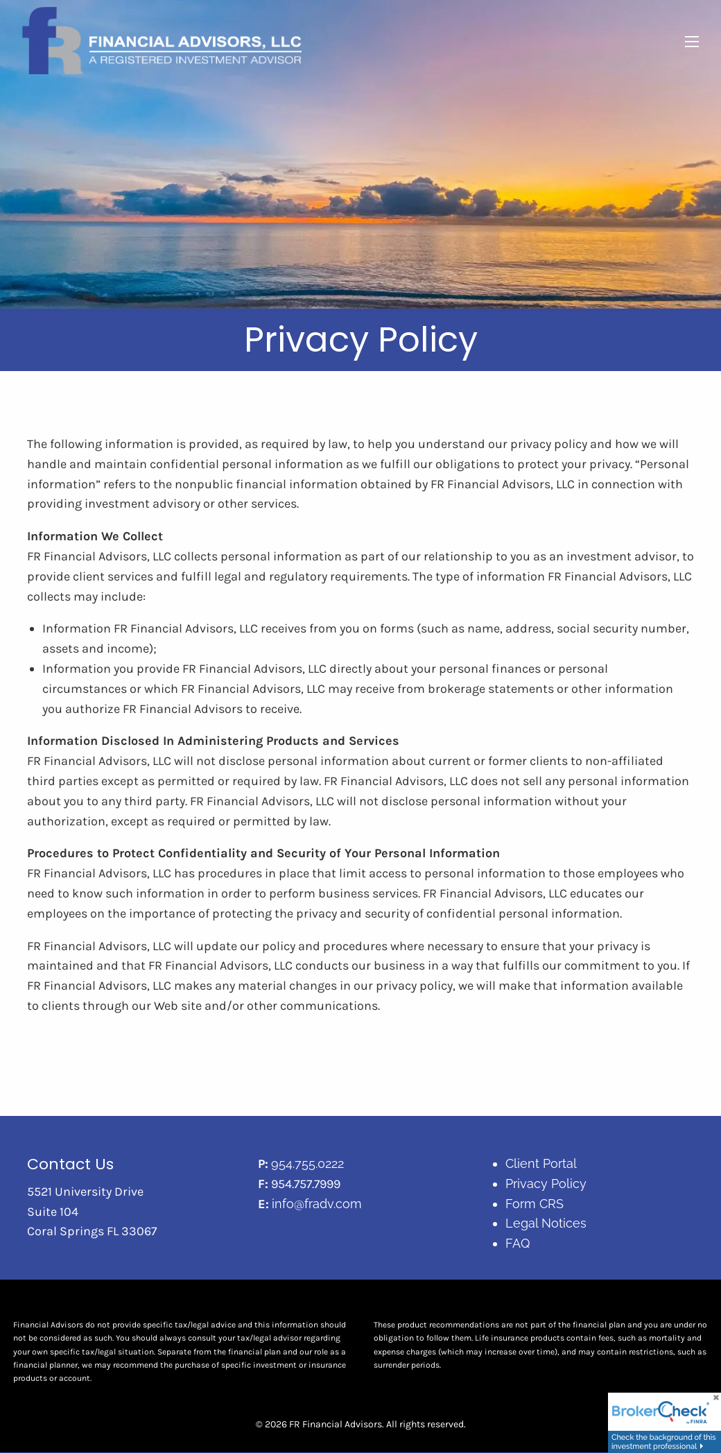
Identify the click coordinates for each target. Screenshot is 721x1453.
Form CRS (534, 1203)
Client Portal (541, 1164)
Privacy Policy (546, 1183)
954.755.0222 (307, 1164)
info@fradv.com (317, 1203)
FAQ (517, 1244)
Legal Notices (546, 1223)
